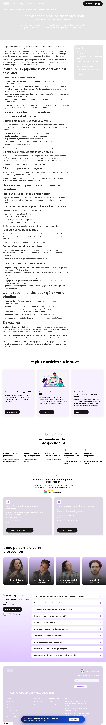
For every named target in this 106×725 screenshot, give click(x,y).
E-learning (51, 702)
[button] (30, 4)
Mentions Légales (12, 711)
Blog (21, 4)
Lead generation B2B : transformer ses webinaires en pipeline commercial (77, 714)
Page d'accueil (11, 702)
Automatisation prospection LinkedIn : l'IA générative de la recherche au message (77, 703)
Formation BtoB (53, 705)
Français (6, 723)
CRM (34, 705)
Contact (9, 708)
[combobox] (7, 723)
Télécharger (74, 719)
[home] (6, 3)
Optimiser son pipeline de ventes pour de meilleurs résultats (35, 9)
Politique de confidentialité (15, 714)
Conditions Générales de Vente (17, 717)
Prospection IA (37, 702)
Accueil (15, 4)
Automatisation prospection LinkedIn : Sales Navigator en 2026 (77, 709)
